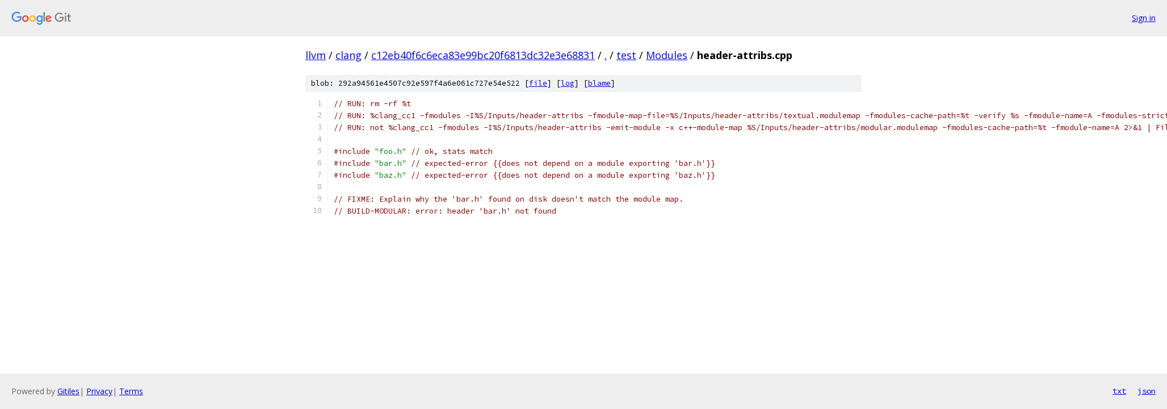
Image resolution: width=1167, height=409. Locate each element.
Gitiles (68, 391)
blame (599, 83)
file (538, 83)
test (626, 55)
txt (1119, 391)
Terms (131, 391)
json (1146, 391)
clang (348, 55)
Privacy (99, 391)
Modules (666, 55)
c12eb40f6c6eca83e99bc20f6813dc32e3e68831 (483, 55)
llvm (315, 55)
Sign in (1144, 17)
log (567, 83)
